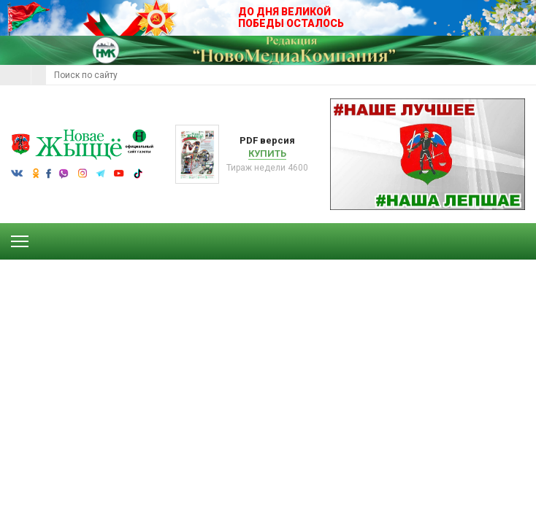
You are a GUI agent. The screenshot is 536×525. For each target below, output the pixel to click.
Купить (267, 153)
